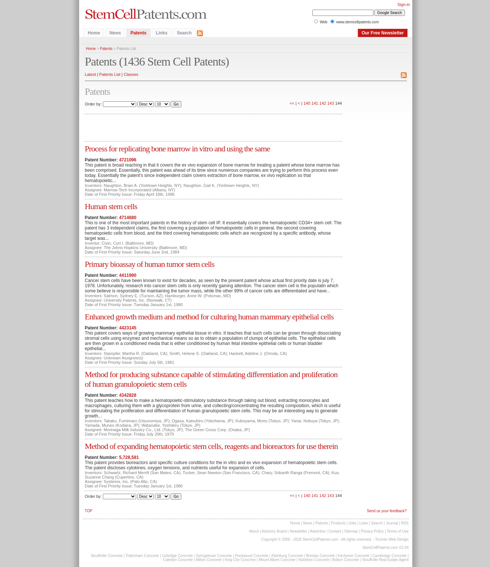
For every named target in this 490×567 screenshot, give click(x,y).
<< (292, 103)
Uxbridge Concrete (177, 556)
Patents (138, 33)
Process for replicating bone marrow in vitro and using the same (177, 148)
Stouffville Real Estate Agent (385, 560)
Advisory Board (274, 531)
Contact (334, 531)
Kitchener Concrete (354, 556)
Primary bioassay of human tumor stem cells (149, 264)
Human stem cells (111, 206)
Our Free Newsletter (383, 33)
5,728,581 (129, 457)
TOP (88, 511)
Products (338, 523)
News (115, 33)
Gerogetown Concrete (214, 556)
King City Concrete (240, 560)
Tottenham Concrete (142, 556)
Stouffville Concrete (107, 556)
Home (94, 33)
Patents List (109, 74)
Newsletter (298, 531)
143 (330, 103)
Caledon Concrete (178, 560)
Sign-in (403, 4)
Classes (131, 74)
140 (306, 103)
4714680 (128, 217)
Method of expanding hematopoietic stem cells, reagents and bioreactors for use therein (211, 446)
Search (184, 33)
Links (161, 33)
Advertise (318, 531)
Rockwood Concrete (251, 556)
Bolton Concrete (345, 560)
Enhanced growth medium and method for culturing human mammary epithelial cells (209, 316)
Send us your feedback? (387, 511)
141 (314, 103)
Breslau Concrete (320, 556)
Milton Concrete (209, 560)
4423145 (128, 328)
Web (323, 22)
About (254, 531)
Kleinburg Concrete (287, 556)
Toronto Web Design (392, 539)
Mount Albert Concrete (277, 560)
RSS (405, 523)
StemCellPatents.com (320, 539)
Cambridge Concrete (389, 556)
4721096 (128, 159)
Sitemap (351, 531)
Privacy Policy (372, 531)
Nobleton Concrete (314, 560)
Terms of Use (398, 531)
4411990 (128, 275)
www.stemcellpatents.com (357, 22)
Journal (392, 523)
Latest (90, 74)
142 (322, 103)
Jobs (352, 523)
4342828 (128, 395)
